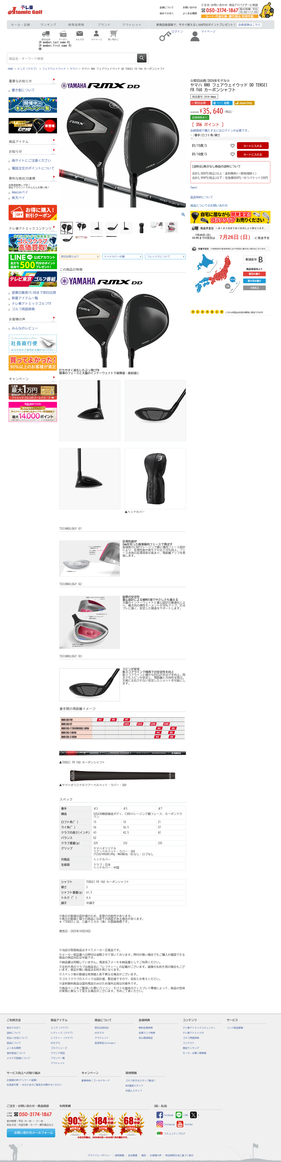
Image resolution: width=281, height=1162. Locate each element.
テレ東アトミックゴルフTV (31, 303)
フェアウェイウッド (54, 68)
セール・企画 (20, 24)
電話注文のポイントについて (33, 168)
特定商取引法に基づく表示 (179, 1155)
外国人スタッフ (134, 1091)
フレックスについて (158, 256)
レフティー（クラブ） (62, 1038)
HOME (10, 68)
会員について (167, 7)
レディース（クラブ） (62, 1033)
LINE (182, 1115)
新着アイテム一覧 (25, 298)
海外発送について (16, 1053)
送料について (14, 1033)
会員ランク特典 (147, 1033)
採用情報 (119, 1155)
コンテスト (189, 1043)
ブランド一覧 (58, 1058)
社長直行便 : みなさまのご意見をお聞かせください (34, 1085)
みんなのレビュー (25, 328)
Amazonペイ (20, 192)
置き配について (23, 90)
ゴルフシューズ (59, 1048)
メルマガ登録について (18, 1058)
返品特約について (201, 197)
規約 (143, 1155)
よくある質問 (190, 13)
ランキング (48, 24)
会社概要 (133, 1155)
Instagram (165, 1124)
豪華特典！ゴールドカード (96, 1080)
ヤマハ (74, 68)
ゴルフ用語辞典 (23, 309)
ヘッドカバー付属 (114, 256)
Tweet (194, 187)
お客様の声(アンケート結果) (22, 1080)
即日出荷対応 (102, 1028)
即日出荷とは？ (70, 256)
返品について (14, 1043)
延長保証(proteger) (105, 1043)
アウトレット (132, 24)
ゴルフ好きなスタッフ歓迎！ (141, 1080)
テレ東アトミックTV (193, 1033)
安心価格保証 (146, 1038)
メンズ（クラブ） (27, 68)
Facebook (165, 1115)
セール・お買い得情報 (194, 1053)
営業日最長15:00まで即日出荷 (34, 292)
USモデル (55, 1043)
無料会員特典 (146, 1028)
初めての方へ (167, 13)
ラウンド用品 (58, 1053)
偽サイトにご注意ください (31, 160)
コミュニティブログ (170, 1134)
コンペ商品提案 (235, 1028)
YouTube (185, 1124)
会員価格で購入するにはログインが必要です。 (220, 130)
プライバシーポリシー (99, 1155)
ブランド (104, 24)
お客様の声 (156, 1155)
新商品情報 (76, 24)
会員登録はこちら (249, 24)
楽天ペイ (18, 197)
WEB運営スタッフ (134, 1086)
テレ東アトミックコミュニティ (199, 1028)
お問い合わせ (190, 7)
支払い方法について (17, 1038)
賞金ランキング (191, 1048)
